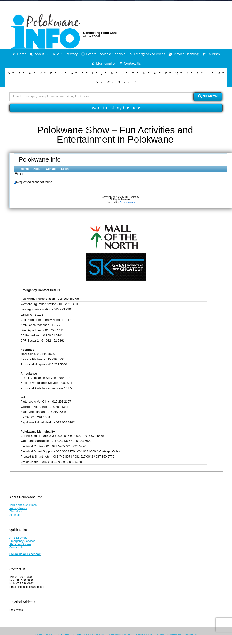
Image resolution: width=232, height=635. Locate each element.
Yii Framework (127, 202)
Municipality (106, 63)
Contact (51, 168)
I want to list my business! (116, 107)
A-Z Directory (67, 54)
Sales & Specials (112, 54)
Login (65, 168)
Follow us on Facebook (25, 554)
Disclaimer (15, 511)
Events (91, 54)
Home (21, 54)
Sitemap (14, 514)
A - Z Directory (18, 537)
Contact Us (132, 63)
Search (208, 96)
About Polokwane (20, 544)
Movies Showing (186, 54)
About (39, 54)
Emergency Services (149, 54)
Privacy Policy (18, 508)
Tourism (213, 54)
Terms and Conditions (23, 505)
